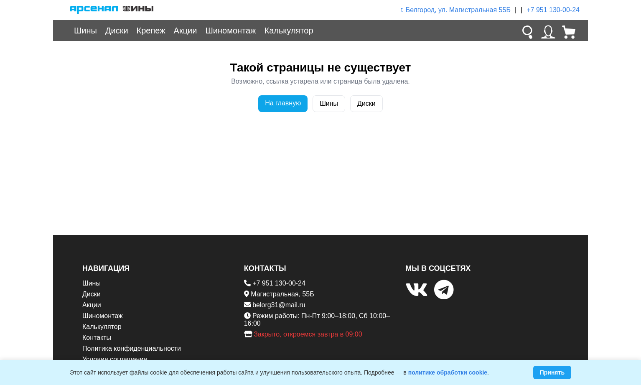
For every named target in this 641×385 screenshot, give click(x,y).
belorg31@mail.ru (278, 305)
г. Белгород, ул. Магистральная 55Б (455, 9)
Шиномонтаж (230, 30)
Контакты (96, 337)
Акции (185, 30)
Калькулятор (289, 30)
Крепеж (151, 30)
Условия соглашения (114, 359)
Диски (116, 30)
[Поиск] (527, 30)
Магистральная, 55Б (282, 294)
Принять (552, 372)
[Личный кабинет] (548, 30)
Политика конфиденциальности (131, 348)
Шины (85, 30)
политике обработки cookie (447, 372)
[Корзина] (569, 30)
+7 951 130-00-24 (553, 9)
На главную (283, 103)
